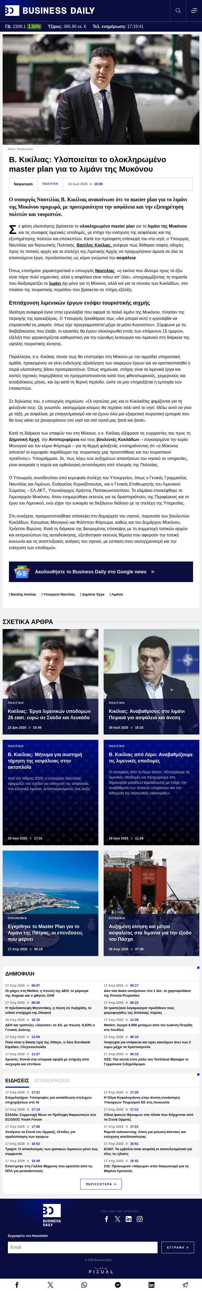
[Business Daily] (52, 1215)
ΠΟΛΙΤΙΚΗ (50, 184)
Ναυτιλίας (105, 270)
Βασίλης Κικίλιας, (95, 245)
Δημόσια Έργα (93, 594)
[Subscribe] (176, 1247)
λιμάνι (55, 283)
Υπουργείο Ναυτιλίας (59, 594)
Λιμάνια (117, 594)
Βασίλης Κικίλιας (23, 594)
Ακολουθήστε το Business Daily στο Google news (84, 571)
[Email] (83, 1247)
